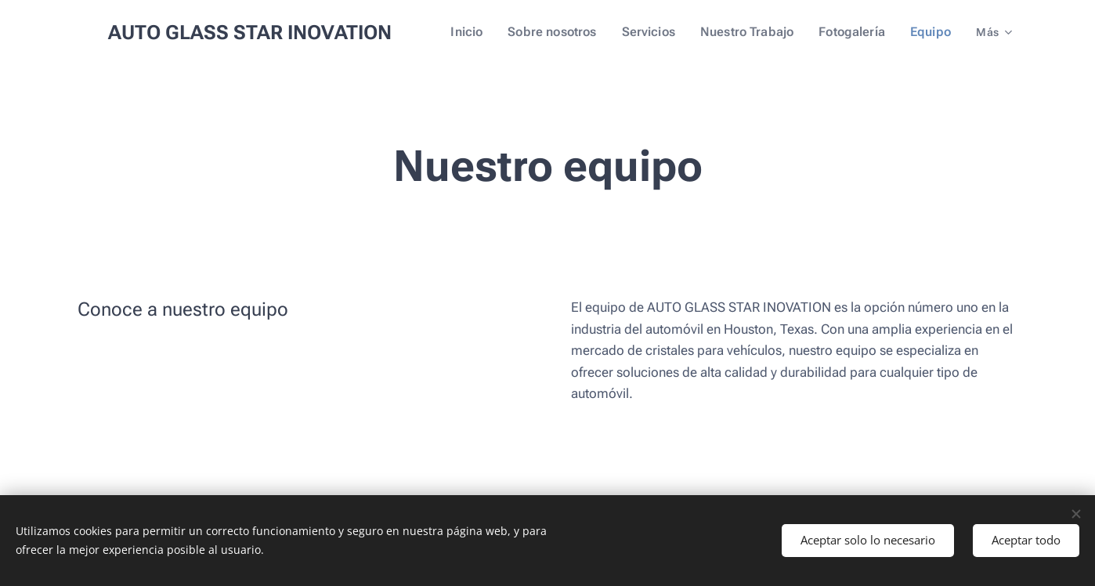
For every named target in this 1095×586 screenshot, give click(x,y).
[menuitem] (488, 32)
